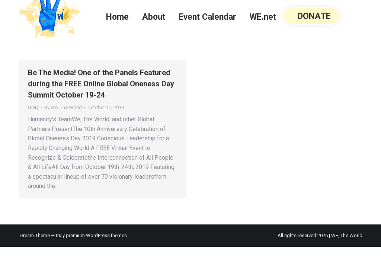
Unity (33, 107)
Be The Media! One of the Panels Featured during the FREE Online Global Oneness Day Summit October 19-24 (101, 83)
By (63, 107)
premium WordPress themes (96, 235)
